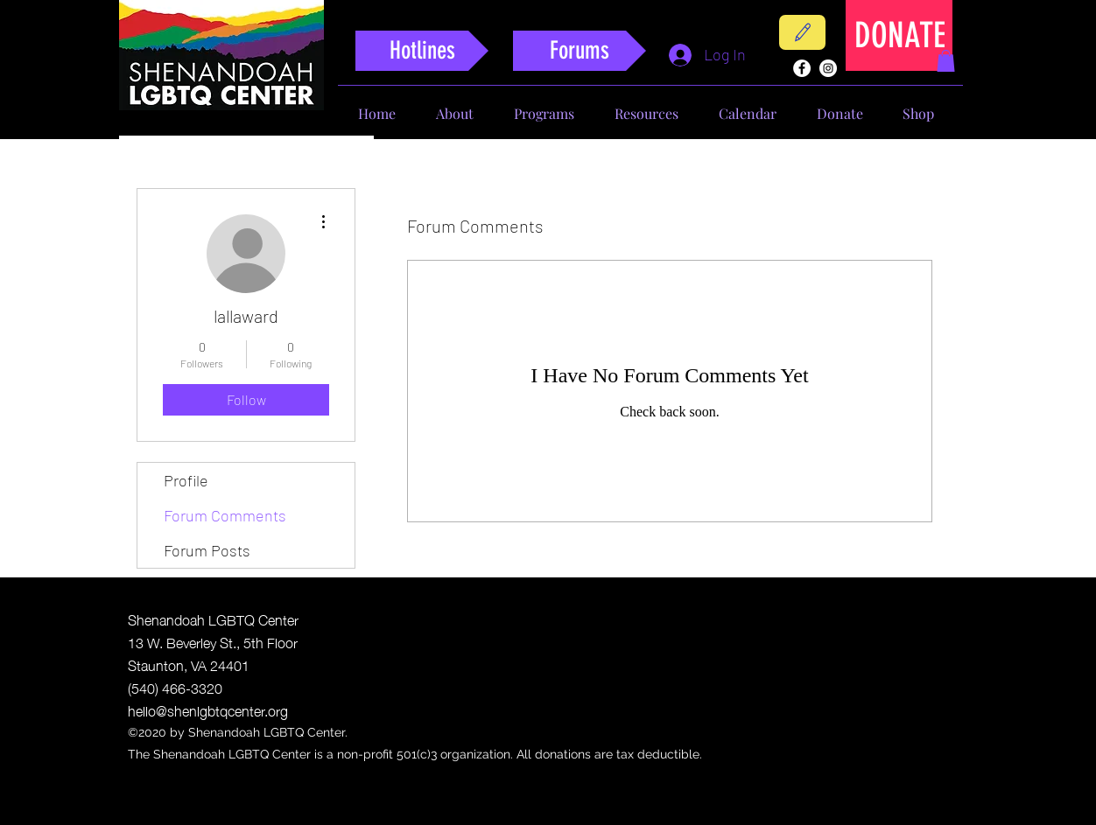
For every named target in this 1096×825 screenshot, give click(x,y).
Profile (186, 480)
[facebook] (802, 68)
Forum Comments (225, 515)
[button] (946, 61)
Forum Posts (207, 550)
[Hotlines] (421, 51)
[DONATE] (900, 35)
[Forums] (579, 51)
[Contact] (802, 32)
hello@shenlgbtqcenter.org (208, 709)
